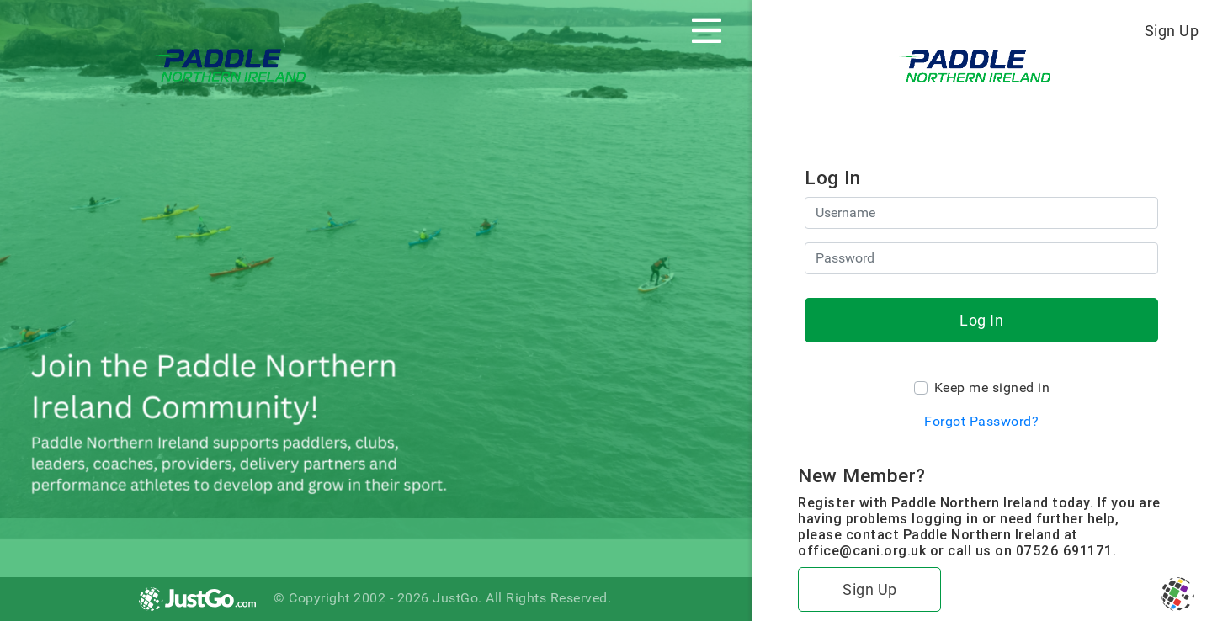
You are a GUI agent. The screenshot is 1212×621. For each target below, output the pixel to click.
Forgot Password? (981, 421)
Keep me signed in (992, 387)
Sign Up (1172, 31)
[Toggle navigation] (706, 30)
